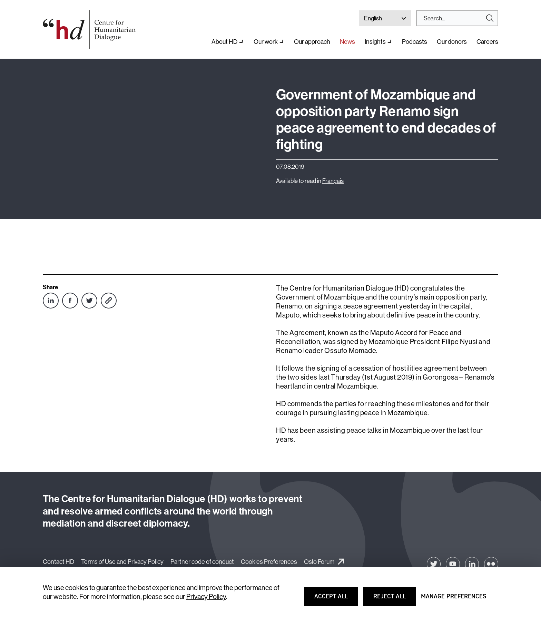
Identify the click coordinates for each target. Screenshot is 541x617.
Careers (487, 42)
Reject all (394, 599)
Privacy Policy (206, 596)
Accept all (335, 599)
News (347, 42)
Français (333, 180)
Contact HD (58, 562)
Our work (266, 42)
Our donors (452, 42)
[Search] (454, 18)
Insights (375, 42)
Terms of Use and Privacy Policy (122, 562)
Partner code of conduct (202, 562)
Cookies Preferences (269, 562)
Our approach (312, 42)
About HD (224, 42)
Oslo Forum (319, 562)
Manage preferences (453, 599)
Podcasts (414, 42)
